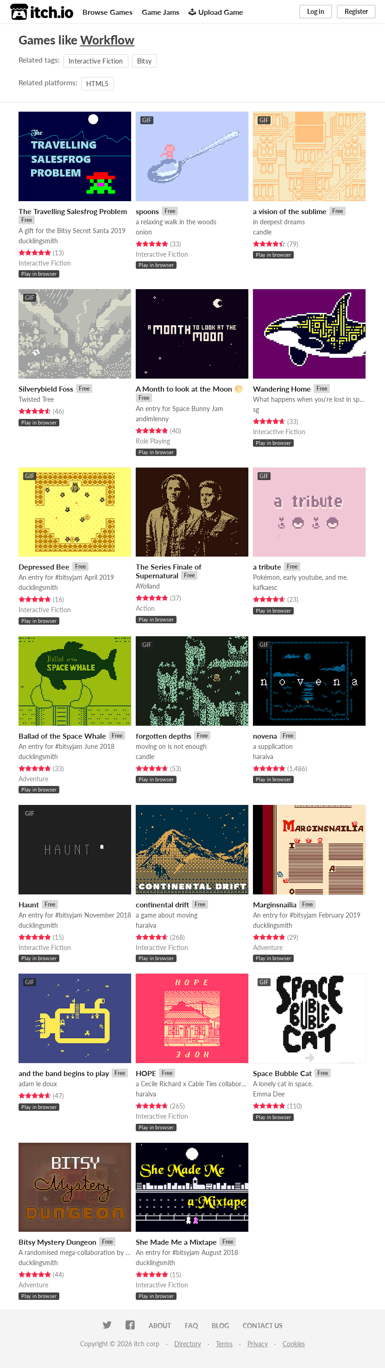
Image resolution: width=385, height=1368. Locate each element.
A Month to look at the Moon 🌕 (189, 388)
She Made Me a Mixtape (176, 1241)
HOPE (146, 1073)
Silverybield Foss (46, 388)
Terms (224, 1344)
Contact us (263, 1326)
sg (256, 409)
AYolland (148, 586)
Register (356, 11)
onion (144, 232)
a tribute (267, 566)
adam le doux (38, 1084)
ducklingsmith (38, 241)
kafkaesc (265, 587)
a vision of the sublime (290, 211)
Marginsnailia (275, 904)
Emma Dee (268, 1094)
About (160, 1326)
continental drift (162, 904)
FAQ (191, 1326)
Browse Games (107, 11)
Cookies (294, 1344)
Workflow (107, 39)
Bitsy (144, 61)
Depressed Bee (44, 566)
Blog (220, 1326)
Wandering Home (282, 388)
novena (265, 735)
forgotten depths (163, 735)
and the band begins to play (64, 1073)
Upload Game (216, 11)
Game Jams (160, 11)
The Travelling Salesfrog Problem (73, 211)
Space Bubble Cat (282, 1073)
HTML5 (97, 84)
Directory (187, 1344)
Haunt (29, 904)
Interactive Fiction (96, 61)
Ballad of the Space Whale (62, 735)
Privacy (257, 1344)
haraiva (263, 756)
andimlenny (152, 419)
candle (262, 232)
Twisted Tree (36, 399)
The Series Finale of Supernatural (169, 571)
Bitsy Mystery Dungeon (57, 1241)
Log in (315, 11)
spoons (147, 211)
